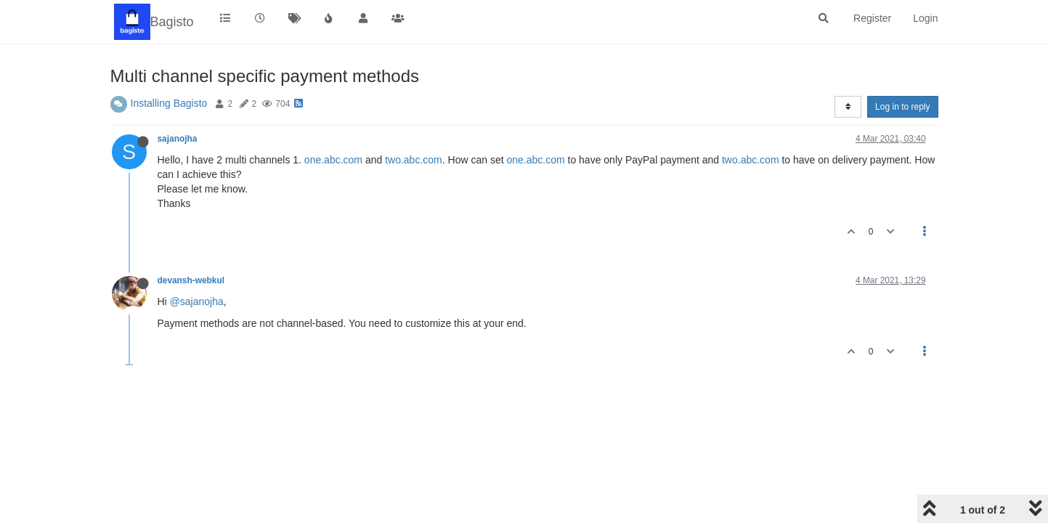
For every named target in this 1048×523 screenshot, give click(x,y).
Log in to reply (902, 107)
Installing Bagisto (169, 103)
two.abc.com (413, 160)
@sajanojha (197, 301)
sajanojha (178, 139)
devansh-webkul (191, 280)
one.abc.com (333, 160)
